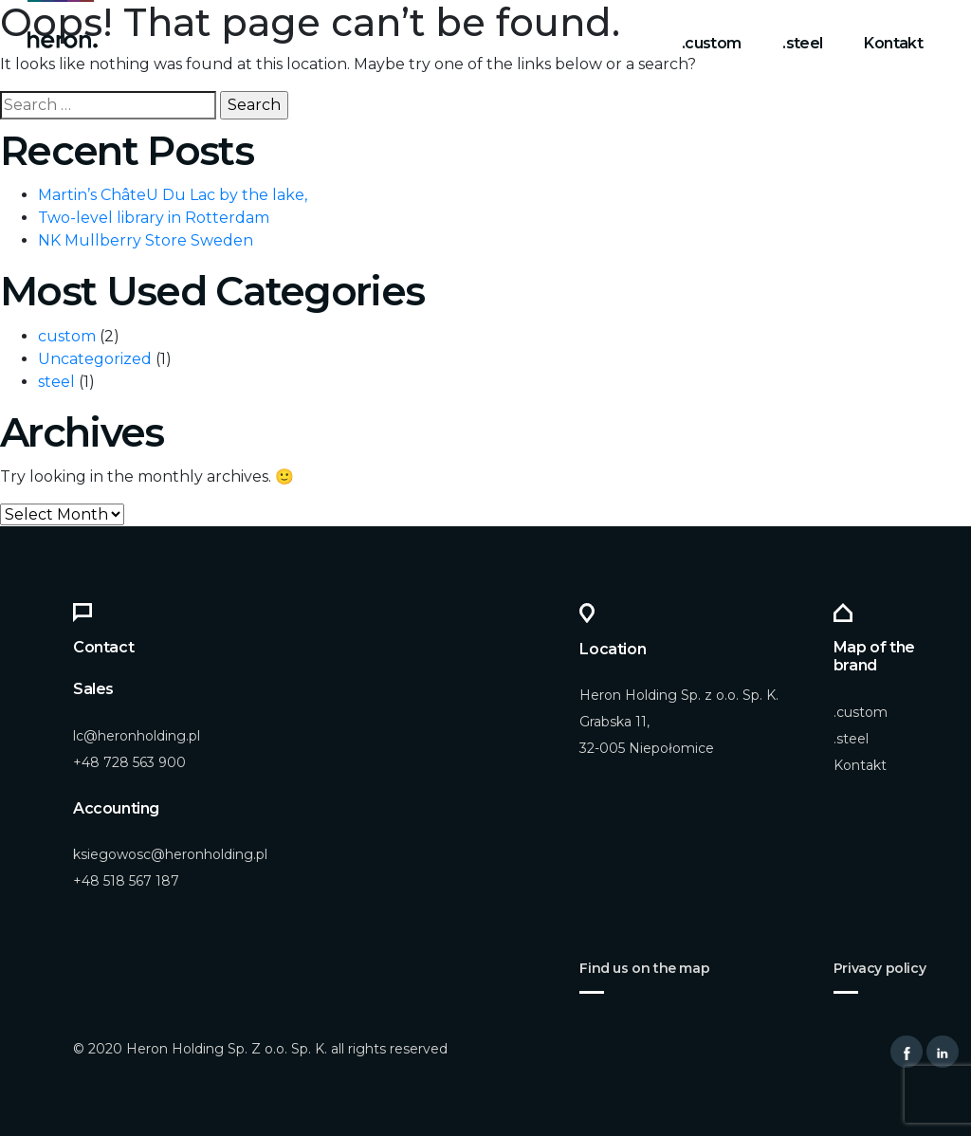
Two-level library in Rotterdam (153, 218)
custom (67, 336)
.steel (802, 43)
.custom (712, 43)
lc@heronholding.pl (136, 735)
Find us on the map (644, 968)
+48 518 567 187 (126, 880)
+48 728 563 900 (129, 762)
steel (56, 382)
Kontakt (893, 43)
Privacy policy (879, 968)
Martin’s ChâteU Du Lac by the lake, (172, 195)
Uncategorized (95, 359)
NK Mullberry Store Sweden (145, 240)
